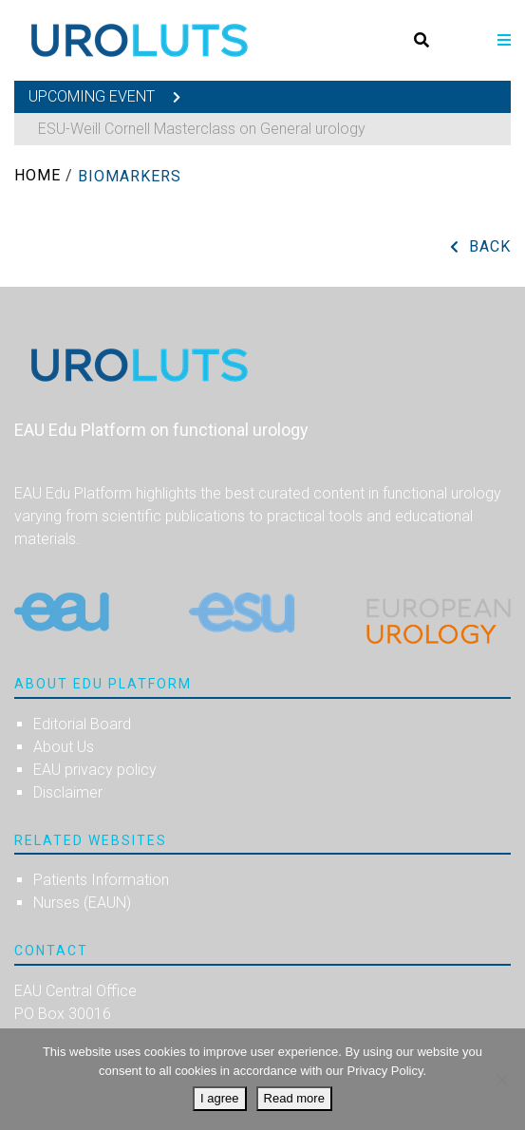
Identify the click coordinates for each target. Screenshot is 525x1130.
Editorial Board (82, 724)
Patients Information (101, 880)
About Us (63, 747)
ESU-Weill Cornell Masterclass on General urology (202, 129)
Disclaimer (68, 792)
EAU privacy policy (95, 770)
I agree (219, 1098)
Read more (294, 1098)
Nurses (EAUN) (82, 903)
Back (490, 246)
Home (37, 175)
